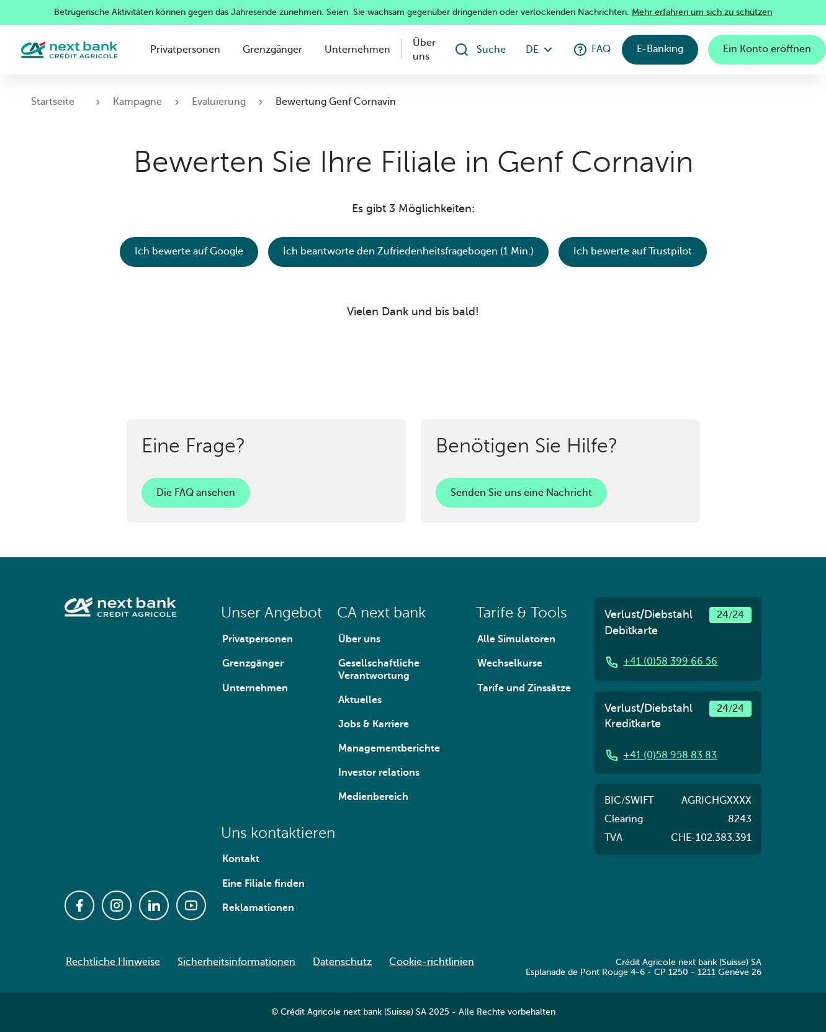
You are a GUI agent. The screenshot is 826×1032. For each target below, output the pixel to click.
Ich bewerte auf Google (189, 251)
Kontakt (240, 858)
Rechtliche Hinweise (113, 961)
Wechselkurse (509, 663)
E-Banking (660, 49)
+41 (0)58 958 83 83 (660, 755)
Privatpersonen (185, 49)
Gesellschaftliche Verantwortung (379, 669)
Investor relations (379, 772)
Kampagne (137, 101)
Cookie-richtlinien (431, 961)
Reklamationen (258, 907)
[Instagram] (117, 905)
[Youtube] (191, 905)
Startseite (52, 101)
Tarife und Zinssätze (524, 688)
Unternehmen (357, 49)
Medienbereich (373, 796)
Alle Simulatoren (516, 639)
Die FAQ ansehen (195, 492)
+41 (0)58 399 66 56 (660, 662)
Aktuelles (360, 700)
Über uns (424, 49)
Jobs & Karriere (373, 724)
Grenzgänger (272, 49)
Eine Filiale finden (263, 883)
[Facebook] (79, 905)
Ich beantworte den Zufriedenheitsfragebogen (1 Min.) (408, 251)
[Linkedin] (154, 905)
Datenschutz (342, 961)
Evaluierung (219, 101)
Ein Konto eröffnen (767, 49)
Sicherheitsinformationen (236, 961)
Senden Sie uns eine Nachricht (521, 492)
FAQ (592, 49)
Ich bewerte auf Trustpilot (632, 251)
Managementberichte (389, 748)
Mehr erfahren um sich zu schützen (702, 12)
